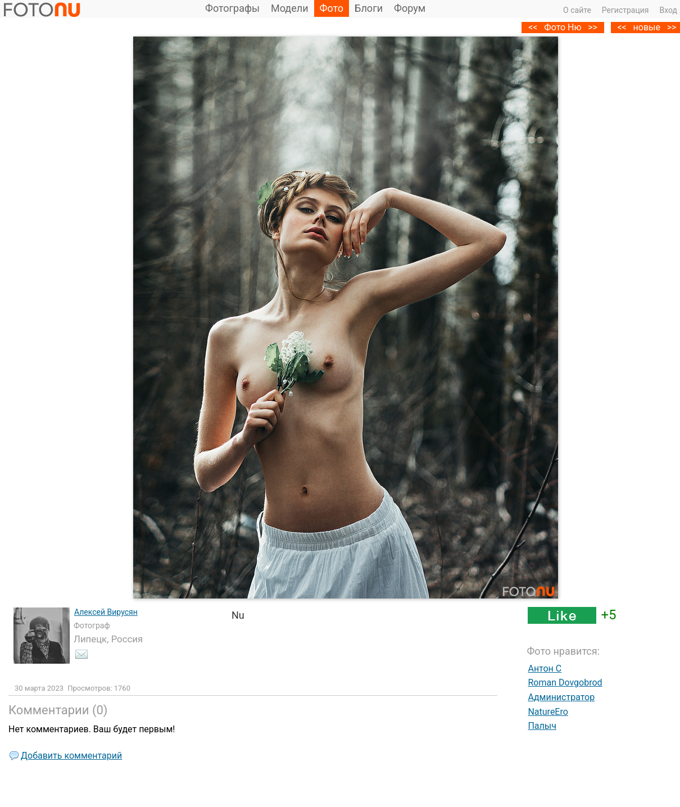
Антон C (544, 668)
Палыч (542, 725)
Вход (668, 10)
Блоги (369, 8)
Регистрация (625, 10)
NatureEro (548, 711)
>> (592, 27)
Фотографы (232, 8)
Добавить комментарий (71, 755)
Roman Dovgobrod (565, 682)
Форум (409, 8)
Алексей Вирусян (106, 611)
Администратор (561, 697)
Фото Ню (562, 27)
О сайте (577, 10)
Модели (290, 8)
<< (621, 27)
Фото (332, 8)
